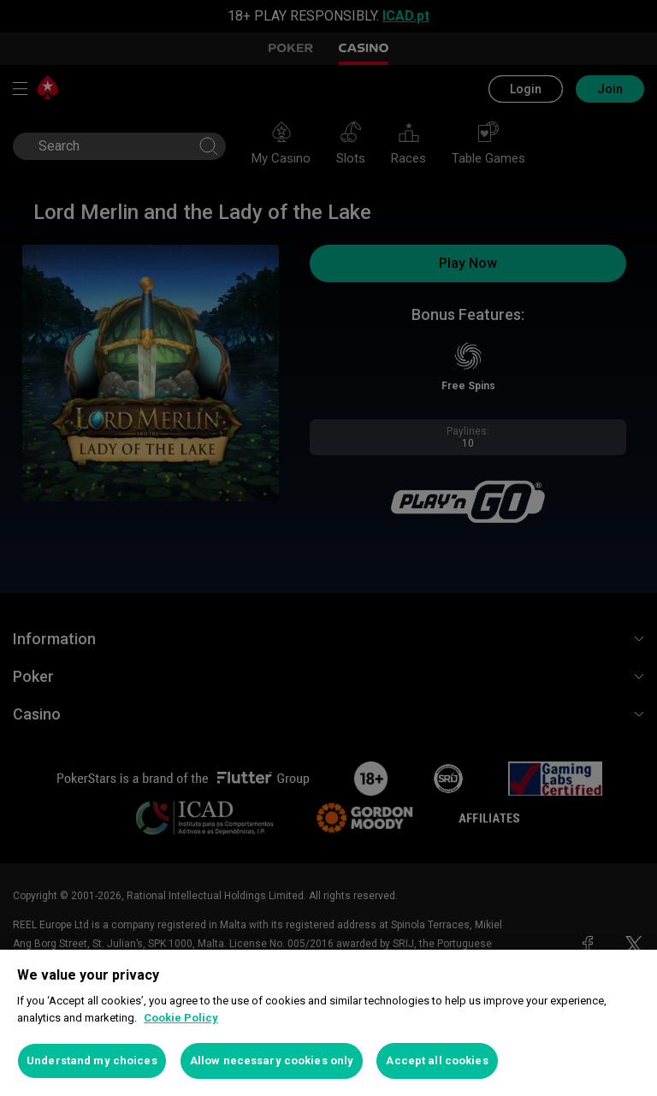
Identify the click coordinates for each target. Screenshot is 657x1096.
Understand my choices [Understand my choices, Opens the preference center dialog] (92, 1060)
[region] (328, 1023)
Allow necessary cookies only (272, 1060)
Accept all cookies (437, 1060)
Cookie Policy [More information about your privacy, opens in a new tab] (181, 1017)
